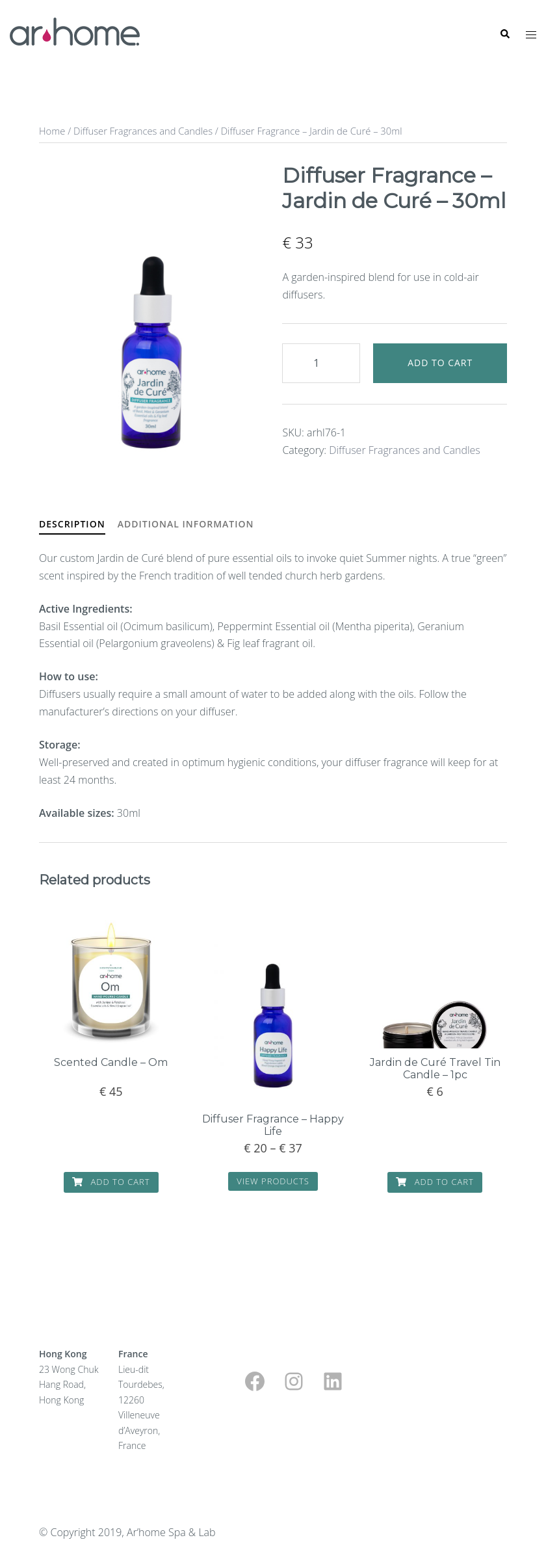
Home (52, 130)
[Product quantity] (321, 363)
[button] (504, 34)
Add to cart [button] (111, 1182)
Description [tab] (72, 524)
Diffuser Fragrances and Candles (143, 130)
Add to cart (440, 362)
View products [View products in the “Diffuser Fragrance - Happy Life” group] (273, 1181)
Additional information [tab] (186, 524)
